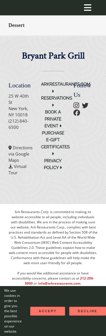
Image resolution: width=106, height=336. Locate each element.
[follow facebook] (78, 113)
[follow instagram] (77, 106)
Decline (87, 311)
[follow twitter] (86, 106)
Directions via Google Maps (20, 154)
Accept (48, 311)
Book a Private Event (53, 119)
